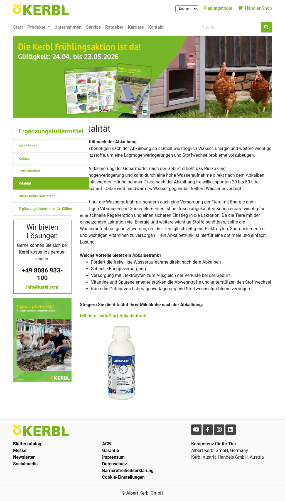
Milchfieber (28, 146)
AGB (106, 443)
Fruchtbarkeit (29, 171)
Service (93, 27)
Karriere (136, 27)
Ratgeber (114, 27)
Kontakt (156, 27)
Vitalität (25, 183)
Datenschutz (114, 463)
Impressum (113, 457)
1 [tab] (134, 112)
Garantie (110, 450)
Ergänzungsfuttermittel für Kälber (45, 209)
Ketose (24, 158)
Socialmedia (25, 463)
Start (18, 27)
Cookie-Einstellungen (123, 477)
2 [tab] (142, 112)
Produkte (36, 27)
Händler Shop (255, 8)
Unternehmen (68, 27)
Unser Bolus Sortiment (37, 196)
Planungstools (217, 8)
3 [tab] (151, 112)
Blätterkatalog (27, 443)
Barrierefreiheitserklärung (128, 470)
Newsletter (24, 457)
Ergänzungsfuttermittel (51, 131)
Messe (19, 450)
